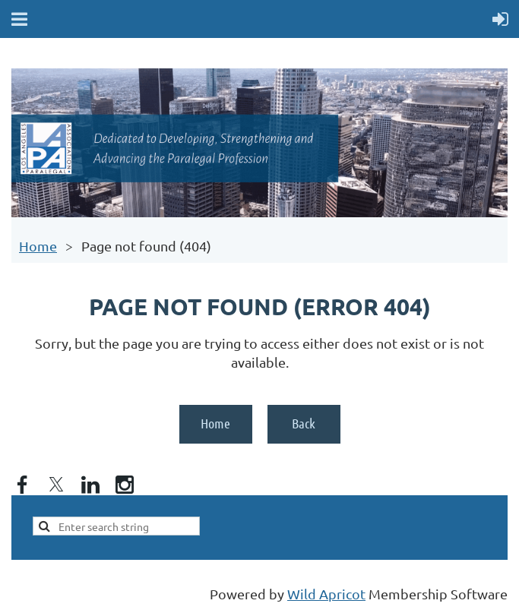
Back (303, 423)
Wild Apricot (326, 594)
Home (38, 246)
